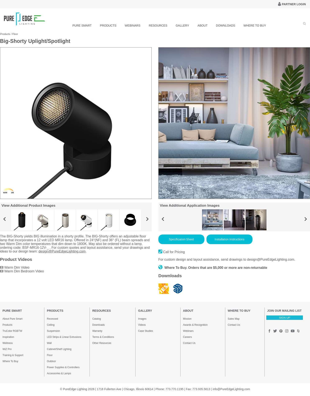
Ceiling (51, 324)
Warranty (97, 330)
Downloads (98, 324)
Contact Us (189, 343)
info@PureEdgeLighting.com (231, 389)
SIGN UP (284, 317)
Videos (142, 324)
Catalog (96, 318)
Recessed (52, 318)
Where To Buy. (172, 267)
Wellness (8, 343)
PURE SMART (82, 25)
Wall (49, 343)
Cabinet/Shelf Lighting (59, 349)
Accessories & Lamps (59, 373)
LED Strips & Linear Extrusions (64, 337)
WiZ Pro (7, 349)
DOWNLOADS (225, 25)
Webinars (188, 330)
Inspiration (8, 337)
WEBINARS (132, 25)
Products (5, 34)
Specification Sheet (181, 239)
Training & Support (13, 355)
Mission (187, 318)
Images (142, 318)
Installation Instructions (229, 239)
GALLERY (182, 25)
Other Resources (101, 343)
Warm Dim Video (14, 267)
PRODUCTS (108, 25)
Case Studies (145, 330)
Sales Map (234, 318)
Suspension (53, 330)
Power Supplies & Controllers (63, 367)
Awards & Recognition (195, 324)
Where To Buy (10, 361)
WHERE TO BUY (254, 25)
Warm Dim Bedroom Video (22, 271)
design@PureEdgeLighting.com (62, 251)
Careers (187, 337)
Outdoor (51, 361)
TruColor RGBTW (12, 330)
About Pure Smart (12, 318)
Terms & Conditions (103, 337)
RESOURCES (158, 25)
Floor (15, 34)
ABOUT (202, 25)
